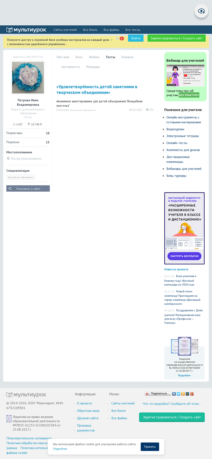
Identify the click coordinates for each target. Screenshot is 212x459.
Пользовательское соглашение (29, 438)
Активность (71, 67)
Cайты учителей (65, 29)
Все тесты (132, 29)
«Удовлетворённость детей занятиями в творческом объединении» (96, 89)
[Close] (111, 40)
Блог (79, 57)
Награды (93, 67)
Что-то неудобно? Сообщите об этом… (172, 403)
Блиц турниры (176, 175)
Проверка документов (86, 427)
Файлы (94, 57)
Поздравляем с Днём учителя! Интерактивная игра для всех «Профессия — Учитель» (183, 317)
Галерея (127, 57)
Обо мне (63, 57)
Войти (135, 38)
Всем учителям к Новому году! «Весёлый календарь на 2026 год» (180, 280)
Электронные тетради (182, 136)
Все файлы (111, 29)
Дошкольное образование (20, 177)
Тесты (110, 57)
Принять (150, 446)
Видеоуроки (175, 129)
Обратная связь (88, 410)
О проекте (84, 403)
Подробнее (60, 448)
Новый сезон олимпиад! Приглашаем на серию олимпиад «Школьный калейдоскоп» (182, 298)
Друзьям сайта (87, 418)
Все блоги (90, 29)
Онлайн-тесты (176, 143)
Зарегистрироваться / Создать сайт (176, 38)
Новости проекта (176, 269)
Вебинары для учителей (183, 168)
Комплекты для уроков (183, 150)
